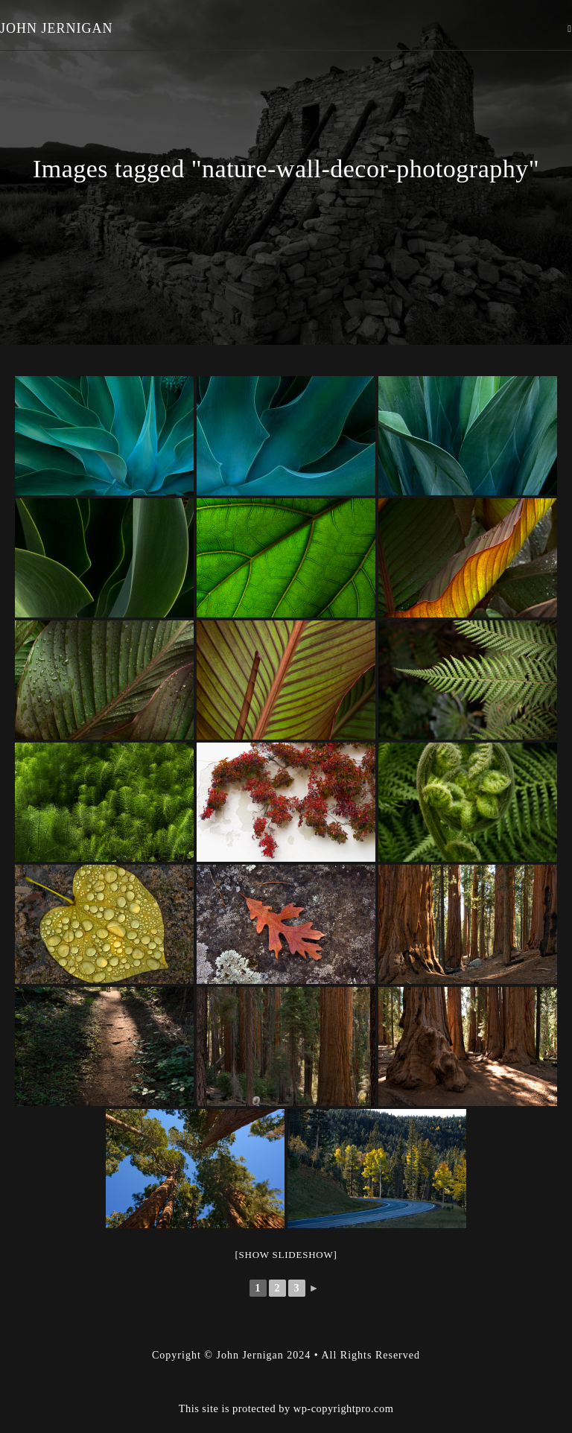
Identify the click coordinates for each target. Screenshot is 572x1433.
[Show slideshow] (286, 1254)
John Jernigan (56, 28)
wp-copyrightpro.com (343, 1371)
